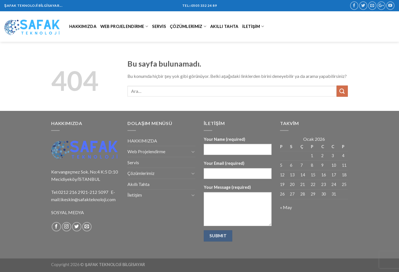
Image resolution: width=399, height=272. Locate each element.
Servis (159, 26)
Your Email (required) (224, 163)
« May (286, 207)
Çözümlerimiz (188, 26)
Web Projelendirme (124, 26)
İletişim (253, 26)
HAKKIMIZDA (82, 26)
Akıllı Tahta (224, 26)
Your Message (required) (227, 187)
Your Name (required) (224, 139)
